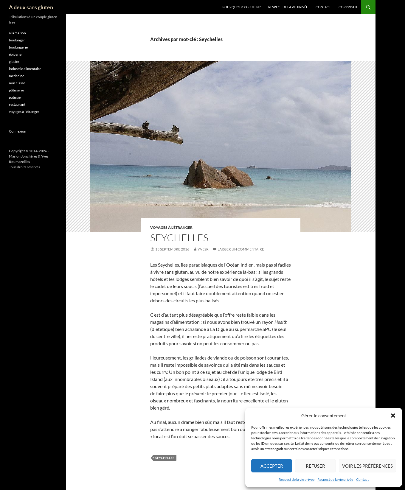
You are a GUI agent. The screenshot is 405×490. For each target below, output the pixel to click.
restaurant (17, 104)
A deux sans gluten (31, 7)
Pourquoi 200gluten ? (241, 7)
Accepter (271, 466)
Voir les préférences (367, 466)
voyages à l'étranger (171, 227)
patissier (15, 97)
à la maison (17, 33)
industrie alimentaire (25, 68)
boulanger (17, 40)
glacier (14, 61)
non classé (17, 83)
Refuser (315, 466)
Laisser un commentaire (241, 249)
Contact (362, 479)
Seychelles (179, 237)
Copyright (348, 7)
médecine (16, 76)
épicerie (15, 54)
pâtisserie (16, 90)
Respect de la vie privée (296, 479)
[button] (393, 416)
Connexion (17, 131)
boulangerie (18, 47)
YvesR (203, 249)
